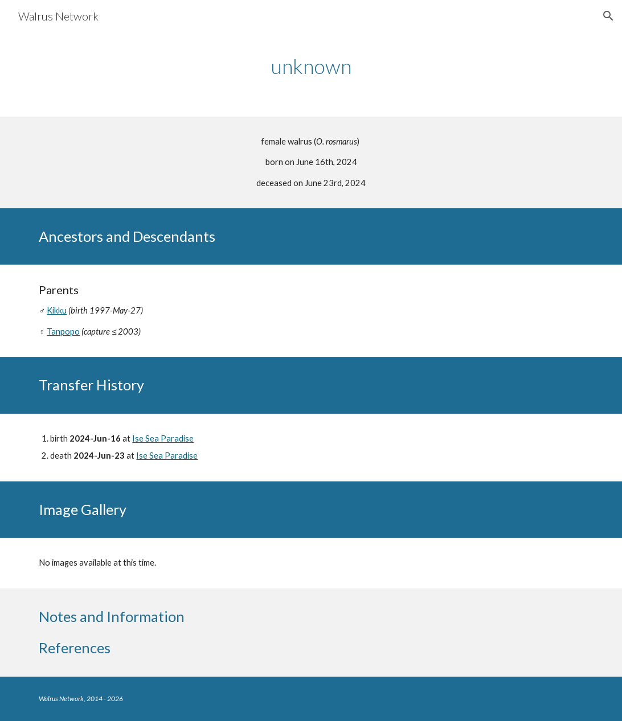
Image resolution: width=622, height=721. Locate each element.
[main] (311, 66)
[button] (608, 16)
